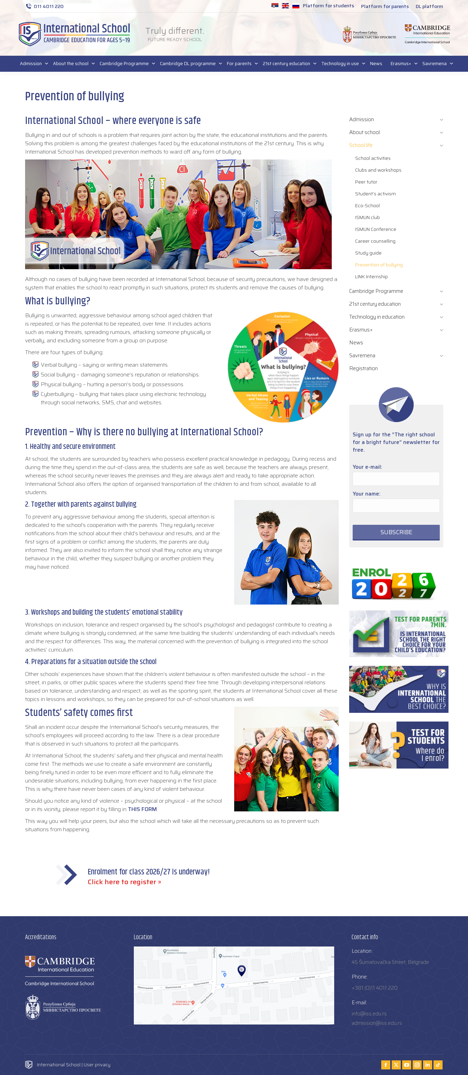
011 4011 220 (44, 6)
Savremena (436, 64)
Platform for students (328, 5)
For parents (240, 64)
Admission (32, 64)
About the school (72, 64)
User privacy (97, 1064)
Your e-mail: (367, 467)
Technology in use (341, 64)
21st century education (288, 64)
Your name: (367, 494)
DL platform (429, 6)
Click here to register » (124, 881)
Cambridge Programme (126, 64)
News (376, 63)
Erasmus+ (402, 64)
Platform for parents (385, 6)
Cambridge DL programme (189, 64)
